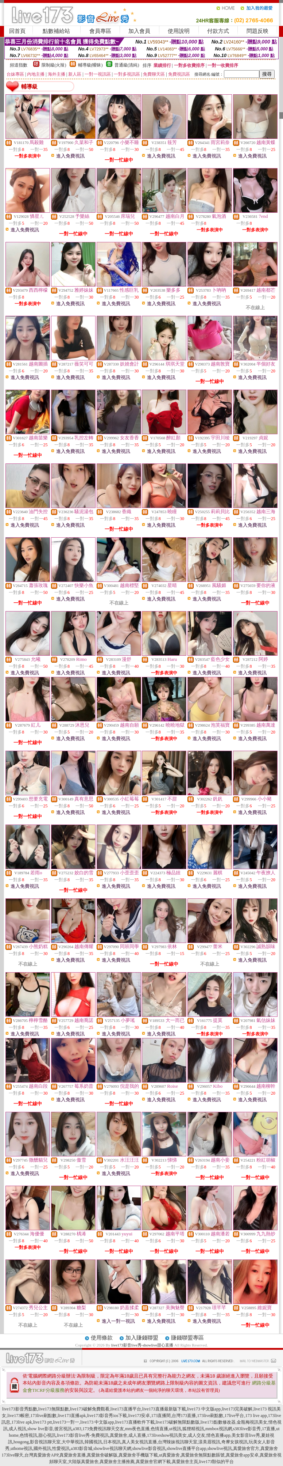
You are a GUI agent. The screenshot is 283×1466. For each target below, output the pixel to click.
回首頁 (17, 31)
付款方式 (218, 31)
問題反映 (257, 31)
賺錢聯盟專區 (187, 1338)
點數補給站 (56, 31)
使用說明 (179, 31)
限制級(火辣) (54, 65)
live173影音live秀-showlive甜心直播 (142, 1345)
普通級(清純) (127, 65)
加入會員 (139, 31)
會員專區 (100, 31)
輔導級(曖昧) (90, 65)
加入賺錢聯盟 (141, 1338)
